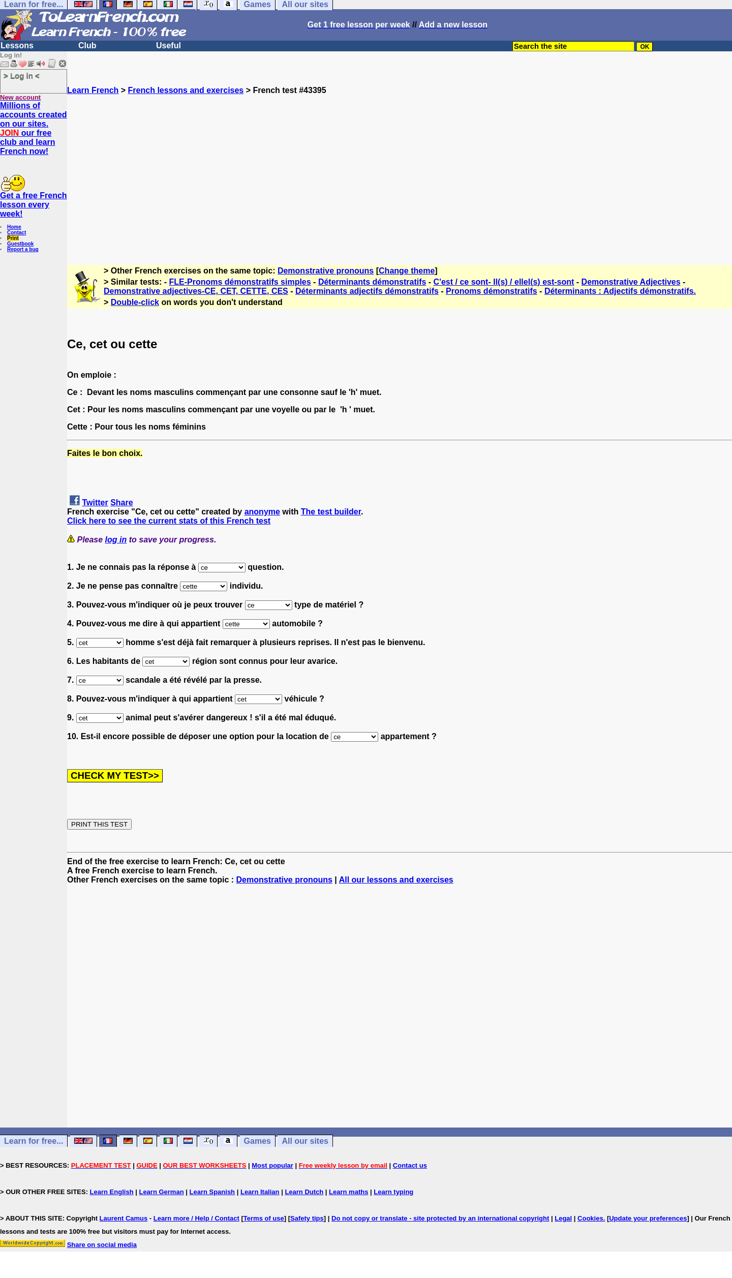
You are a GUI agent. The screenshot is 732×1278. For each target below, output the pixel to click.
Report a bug (23, 249)
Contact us (410, 1165)
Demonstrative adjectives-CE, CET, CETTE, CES (196, 291)
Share (121, 502)
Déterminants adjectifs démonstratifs (367, 291)
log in (116, 539)
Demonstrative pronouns (326, 270)
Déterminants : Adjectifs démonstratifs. (620, 291)
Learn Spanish (212, 1192)
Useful (168, 45)
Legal (563, 1218)
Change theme (407, 270)
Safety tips (307, 1218)
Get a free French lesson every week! (33, 204)
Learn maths (348, 1192)
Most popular (272, 1165)
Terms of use (263, 1218)
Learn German (161, 1192)
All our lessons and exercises (396, 879)
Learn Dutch (304, 1192)
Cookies (590, 1218)
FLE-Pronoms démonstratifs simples (240, 282)
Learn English (112, 1192)
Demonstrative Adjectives (631, 282)
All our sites (305, 1141)
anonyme (262, 511)
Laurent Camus (124, 1218)
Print (13, 238)
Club (87, 45)
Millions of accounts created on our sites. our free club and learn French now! (33, 128)
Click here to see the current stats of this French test (168, 520)
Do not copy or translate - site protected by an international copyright (440, 1218)
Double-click (135, 302)
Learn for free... (33, 1141)
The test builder (331, 511)
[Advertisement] (400, 166)
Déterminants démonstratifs (372, 282)
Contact (16, 232)
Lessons (17, 45)
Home (14, 227)
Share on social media (102, 1245)
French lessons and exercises (186, 90)
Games (257, 1141)
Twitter (95, 502)
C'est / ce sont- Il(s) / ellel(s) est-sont (504, 282)
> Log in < (22, 75)
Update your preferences (648, 1218)
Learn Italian (260, 1192)
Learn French (92, 90)
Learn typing (393, 1192)
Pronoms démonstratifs (491, 291)
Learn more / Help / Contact (196, 1218)
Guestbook (20, 244)
